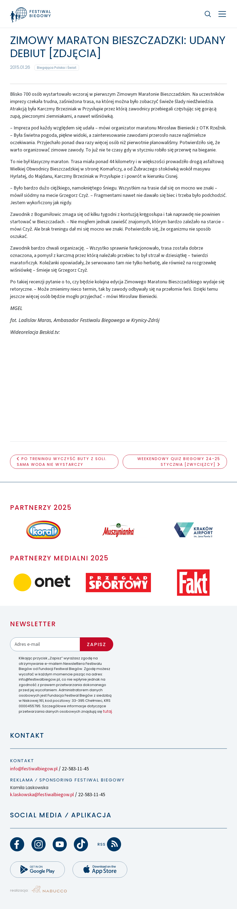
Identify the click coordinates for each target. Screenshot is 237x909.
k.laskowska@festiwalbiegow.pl (42, 794)
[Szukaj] (208, 14)
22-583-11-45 (75, 768)
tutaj (107, 711)
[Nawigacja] (222, 14)
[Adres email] (45, 644)
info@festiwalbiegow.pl (34, 768)
